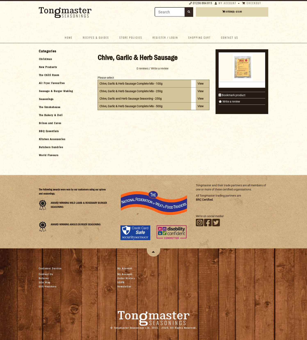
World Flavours (48, 155)
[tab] (64, 59)
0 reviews (142, 68)
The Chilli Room (49, 75)
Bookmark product (233, 95)
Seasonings (46, 99)
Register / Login (165, 37)
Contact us (229, 37)
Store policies (130, 37)
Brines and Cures (50, 123)
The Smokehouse (49, 107)
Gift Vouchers (48, 286)
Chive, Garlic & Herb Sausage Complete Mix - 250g (130, 91)
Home (69, 37)
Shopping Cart (199, 37)
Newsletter (124, 286)
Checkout (251, 3)
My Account (227, 3)
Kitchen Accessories (52, 139)
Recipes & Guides (96, 37)
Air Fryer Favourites (52, 83)
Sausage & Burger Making (56, 91)
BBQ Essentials (49, 131)
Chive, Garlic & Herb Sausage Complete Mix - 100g (130, 83)
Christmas (45, 59)
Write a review (231, 101)
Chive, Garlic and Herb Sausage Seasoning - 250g (130, 98)
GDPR (121, 282)
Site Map (45, 282)
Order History (126, 278)
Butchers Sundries (51, 147)
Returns (44, 278)
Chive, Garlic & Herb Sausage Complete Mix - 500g (130, 106)
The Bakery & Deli (51, 115)
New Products (48, 67)
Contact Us (46, 274)
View (200, 83)
